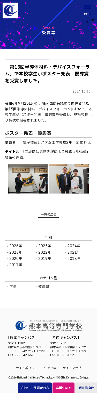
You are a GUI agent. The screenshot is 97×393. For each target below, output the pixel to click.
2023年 (15, 252)
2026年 (15, 246)
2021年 (74, 252)
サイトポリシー (27, 368)
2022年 (44, 252)
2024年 (74, 246)
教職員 (43, 286)
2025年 (44, 246)
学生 (13, 286)
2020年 (15, 258)
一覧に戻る (48, 214)
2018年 (74, 258)
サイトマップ (72, 368)
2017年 (15, 265)
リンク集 (50, 368)
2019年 (44, 258)
